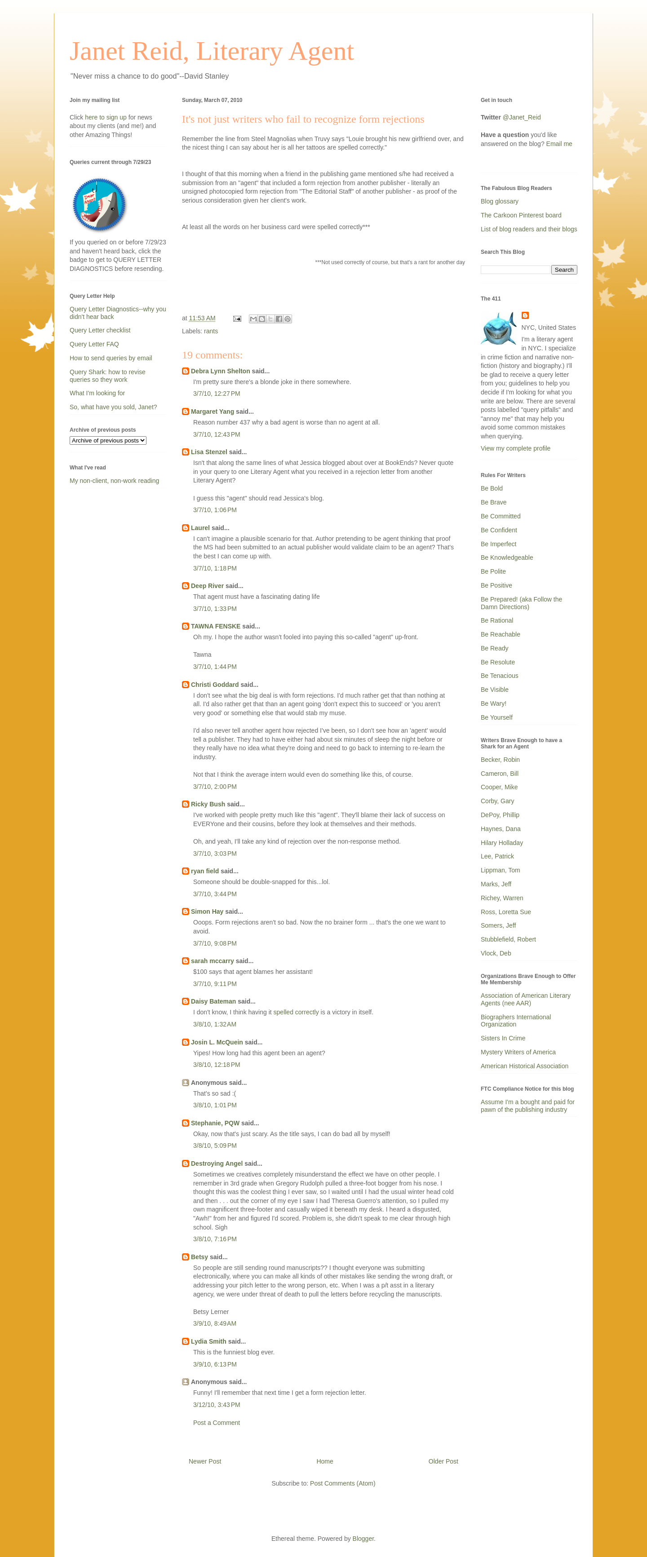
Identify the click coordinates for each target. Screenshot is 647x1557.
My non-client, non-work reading (114, 480)
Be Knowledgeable (507, 557)
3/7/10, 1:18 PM (215, 568)
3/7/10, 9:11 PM (215, 983)
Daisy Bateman (213, 1001)
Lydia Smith (208, 1341)
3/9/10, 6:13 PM (215, 1364)
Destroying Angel (217, 1163)
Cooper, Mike (499, 787)
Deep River (207, 585)
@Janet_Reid (522, 117)
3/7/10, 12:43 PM (216, 434)
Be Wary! (493, 703)
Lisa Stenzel (209, 452)
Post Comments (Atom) (342, 1483)
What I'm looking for (97, 393)
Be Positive (496, 585)
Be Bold (492, 488)
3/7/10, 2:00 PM (215, 786)
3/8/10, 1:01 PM (215, 1105)
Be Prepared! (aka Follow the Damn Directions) (521, 603)
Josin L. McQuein (217, 1042)
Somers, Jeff (498, 925)
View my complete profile (515, 448)
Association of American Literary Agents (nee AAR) (526, 999)
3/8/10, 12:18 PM (216, 1064)
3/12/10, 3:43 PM (216, 1404)
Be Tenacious (499, 675)
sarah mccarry (212, 960)
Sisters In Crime (503, 1038)
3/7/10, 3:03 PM (215, 853)
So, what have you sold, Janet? (113, 407)
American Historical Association (524, 1066)
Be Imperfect (498, 544)
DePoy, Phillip (500, 814)
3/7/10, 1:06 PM (215, 509)
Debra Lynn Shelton (220, 371)
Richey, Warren (502, 898)
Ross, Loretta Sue (506, 912)
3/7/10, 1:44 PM (215, 666)
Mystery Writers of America (518, 1052)
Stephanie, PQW (215, 1123)
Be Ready (494, 648)
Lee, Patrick (497, 856)
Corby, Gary (497, 801)
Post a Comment (216, 1422)
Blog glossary (499, 201)
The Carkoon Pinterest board (521, 215)
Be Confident (499, 530)
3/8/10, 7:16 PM (215, 1239)
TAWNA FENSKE (215, 626)
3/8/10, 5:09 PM (215, 1145)
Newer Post (205, 1461)
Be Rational (497, 620)
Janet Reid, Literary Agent (212, 51)
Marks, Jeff (496, 884)
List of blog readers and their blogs (529, 229)
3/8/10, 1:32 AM (214, 1024)
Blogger (363, 1538)
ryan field (205, 871)
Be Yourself (497, 717)
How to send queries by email (111, 358)
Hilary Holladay (502, 842)
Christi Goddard (215, 684)
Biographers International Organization (516, 1020)
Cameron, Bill (499, 773)
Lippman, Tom (500, 870)
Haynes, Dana (501, 828)
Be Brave (494, 502)
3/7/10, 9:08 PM (215, 943)
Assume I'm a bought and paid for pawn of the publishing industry (528, 1105)
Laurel (200, 527)
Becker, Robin (500, 759)
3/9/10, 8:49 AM (214, 1323)
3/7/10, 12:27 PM (216, 393)
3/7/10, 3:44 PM (215, 894)
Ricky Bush (208, 804)
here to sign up (107, 117)
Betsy (199, 1257)
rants (211, 331)
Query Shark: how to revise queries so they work (108, 375)
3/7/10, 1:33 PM (215, 608)
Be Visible (495, 689)
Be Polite (493, 571)
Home (324, 1461)
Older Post (443, 1461)
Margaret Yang (212, 411)
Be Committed (501, 516)
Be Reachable (500, 634)
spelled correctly (296, 1012)
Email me (559, 143)
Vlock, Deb (496, 953)
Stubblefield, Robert (508, 939)
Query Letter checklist (100, 330)
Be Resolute (498, 662)
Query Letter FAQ (94, 344)
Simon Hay (207, 911)
